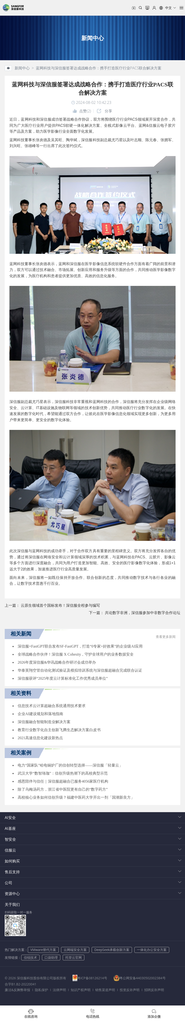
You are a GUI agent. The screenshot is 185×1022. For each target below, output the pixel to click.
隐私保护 (41, 990)
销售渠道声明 (105, 990)
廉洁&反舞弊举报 (17, 990)
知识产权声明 (80, 990)
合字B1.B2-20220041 (20, 984)
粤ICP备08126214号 (94, 978)
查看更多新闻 (166, 637)
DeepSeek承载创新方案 (111, 949)
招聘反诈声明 (154, 990)
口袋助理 (51, 957)
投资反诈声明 (130, 990)
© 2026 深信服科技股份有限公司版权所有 (35, 978)
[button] (168, 8)
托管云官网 (73, 957)
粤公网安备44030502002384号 (146, 978)
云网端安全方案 (75, 949)
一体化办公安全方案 (152, 949)
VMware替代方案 (43, 949)
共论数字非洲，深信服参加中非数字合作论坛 (142, 612)
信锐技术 (30, 957)
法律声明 (59, 990)
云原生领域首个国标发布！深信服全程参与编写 (60, 605)
